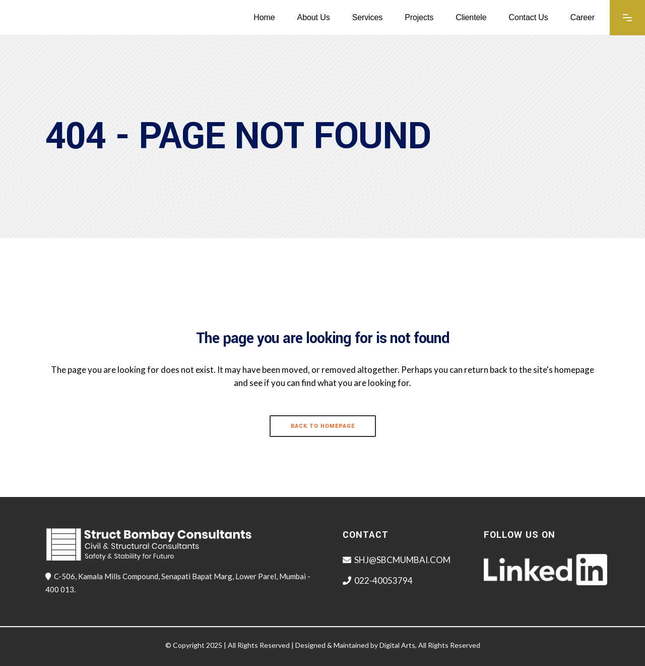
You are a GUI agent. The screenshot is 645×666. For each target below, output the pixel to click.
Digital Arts (397, 645)
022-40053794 (383, 580)
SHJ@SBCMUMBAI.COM (402, 559)
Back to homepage (323, 426)
